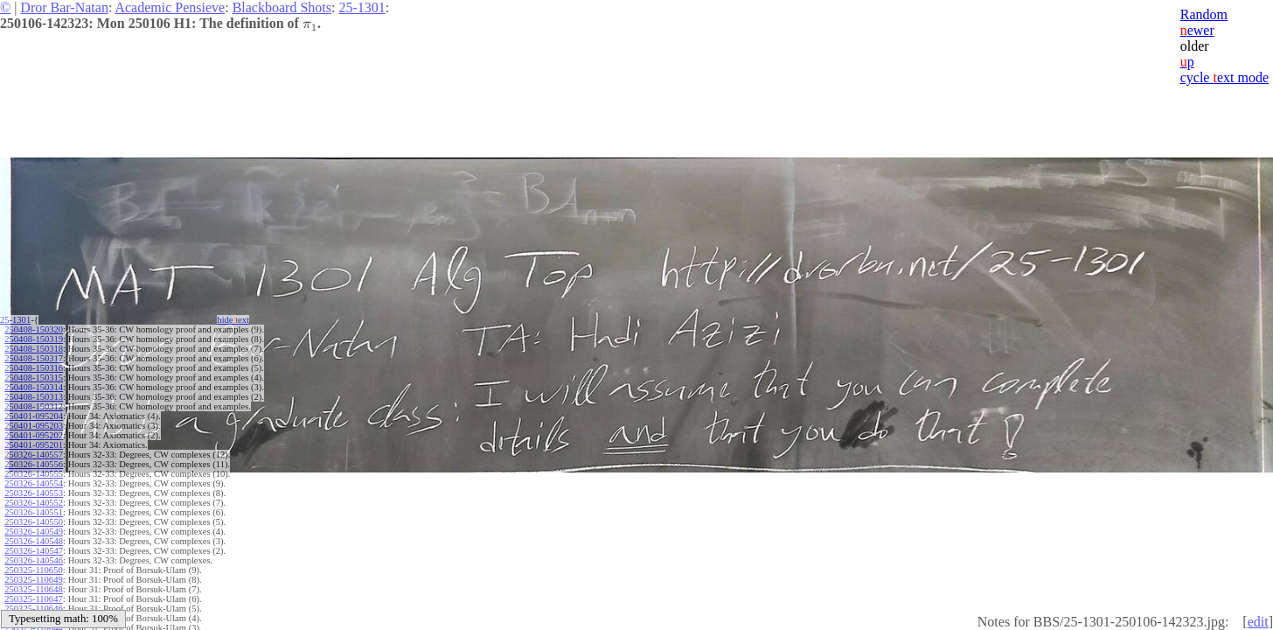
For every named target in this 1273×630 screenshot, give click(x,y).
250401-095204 (33, 416)
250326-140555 (33, 474)
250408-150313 (33, 397)
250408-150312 (33, 406)
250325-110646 (33, 608)
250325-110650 (33, 570)
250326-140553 (33, 493)
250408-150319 (33, 339)
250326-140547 (33, 551)
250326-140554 (33, 483)
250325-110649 (33, 579)
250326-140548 (33, 541)
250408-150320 (33, 329)
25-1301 (361, 7)
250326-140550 (33, 522)
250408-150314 (33, 387)
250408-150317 (33, 358)
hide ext (242, 320)
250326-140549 (33, 531)
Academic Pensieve (170, 7)
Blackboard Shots (282, 7)
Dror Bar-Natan (64, 7)
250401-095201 (33, 445)
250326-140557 (33, 454)
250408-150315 (33, 377)
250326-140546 (33, 560)
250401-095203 (33, 425)
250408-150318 (33, 349)
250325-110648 (33, 589)
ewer (1197, 30)
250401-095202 (33, 435)
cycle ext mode (1224, 77)
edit (1258, 621)
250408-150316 (33, 368)
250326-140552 (33, 503)
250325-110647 (33, 599)
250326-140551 (33, 512)
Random (1204, 14)
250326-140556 (33, 464)
